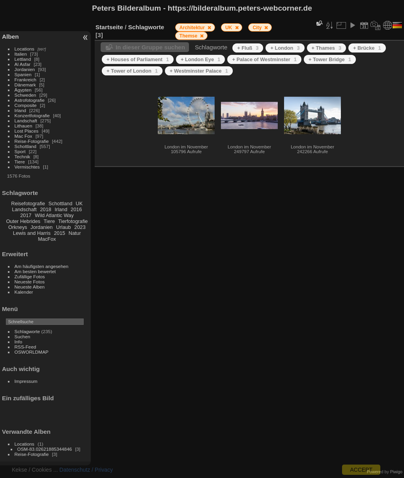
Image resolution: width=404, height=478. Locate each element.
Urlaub (63, 227)
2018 (45, 209)
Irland (20, 110)
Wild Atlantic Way (54, 215)
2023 (79, 227)
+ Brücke (367, 48)
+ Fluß (247, 48)
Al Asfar (23, 64)
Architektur (193, 27)
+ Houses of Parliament (138, 59)
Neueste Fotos (30, 281)
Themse (189, 36)
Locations (24, 48)
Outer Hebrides (23, 221)
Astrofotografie (30, 100)
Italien (21, 53)
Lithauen (23, 125)
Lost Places (27, 130)
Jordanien (25, 69)
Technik (22, 156)
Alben (10, 36)
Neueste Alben (30, 286)
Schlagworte (27, 331)
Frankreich (26, 79)
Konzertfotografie (32, 115)
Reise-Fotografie (32, 141)
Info (18, 341)
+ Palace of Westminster (264, 59)
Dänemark (25, 84)
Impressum (26, 381)
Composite (26, 105)
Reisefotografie (28, 203)
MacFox (47, 239)
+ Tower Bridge (330, 59)
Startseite (109, 27)
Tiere (20, 161)
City (257, 27)
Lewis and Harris (31, 233)
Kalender (24, 291)
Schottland (26, 146)
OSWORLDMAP (32, 351)
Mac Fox (23, 136)
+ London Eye (200, 59)
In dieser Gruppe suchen (150, 47)
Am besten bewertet (35, 271)
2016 (76, 209)
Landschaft (26, 120)
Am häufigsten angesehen (42, 266)
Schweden (25, 94)
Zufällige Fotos (30, 276)
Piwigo (396, 471)
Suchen (22, 336)
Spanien (23, 74)
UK (79, 203)
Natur (75, 233)
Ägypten (23, 89)
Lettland (23, 59)
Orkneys (17, 227)
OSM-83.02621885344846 (44, 449)
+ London (284, 48)
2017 (25, 215)
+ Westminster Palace (199, 71)
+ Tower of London (132, 71)
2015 (59, 233)
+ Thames (327, 48)
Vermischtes (27, 166)
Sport (20, 151)
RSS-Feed (25, 346)
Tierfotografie (73, 221)
